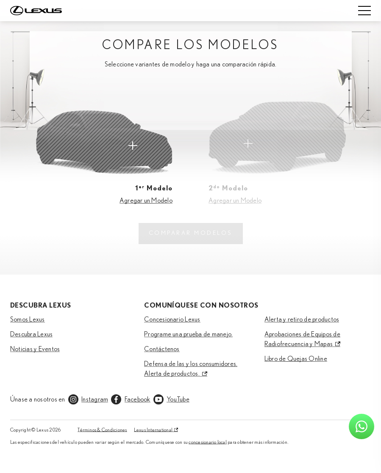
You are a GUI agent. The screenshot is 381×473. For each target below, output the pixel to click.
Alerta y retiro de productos (301, 319)
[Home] (36, 10)
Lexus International (153, 429)
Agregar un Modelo (146, 200)
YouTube (178, 399)
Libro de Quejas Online (295, 358)
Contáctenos (162, 349)
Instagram (94, 399)
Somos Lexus (27, 319)
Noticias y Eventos (35, 349)
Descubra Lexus (31, 334)
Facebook (137, 399)
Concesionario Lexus (172, 319)
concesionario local (208, 442)
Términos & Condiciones (102, 429)
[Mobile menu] (364, 10)
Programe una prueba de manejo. (188, 334)
